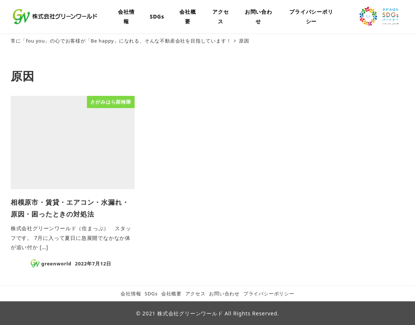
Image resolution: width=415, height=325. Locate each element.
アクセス (195, 293)
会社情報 (131, 293)
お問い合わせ (224, 293)
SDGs (151, 293)
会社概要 (171, 293)
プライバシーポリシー (268, 293)
